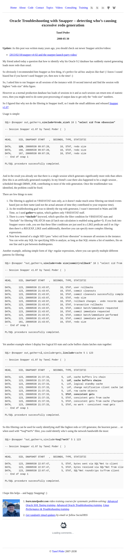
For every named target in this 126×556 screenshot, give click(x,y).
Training (83, 7)
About (22, 7)
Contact (40, 7)
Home (13, 7)
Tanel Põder (58, 551)
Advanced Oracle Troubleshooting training (79, 505)
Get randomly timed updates (41, 515)
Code (30, 7)
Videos (59, 7)
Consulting (70, 7)
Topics (49, 7)
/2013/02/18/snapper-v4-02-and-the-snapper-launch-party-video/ (43, 54)
